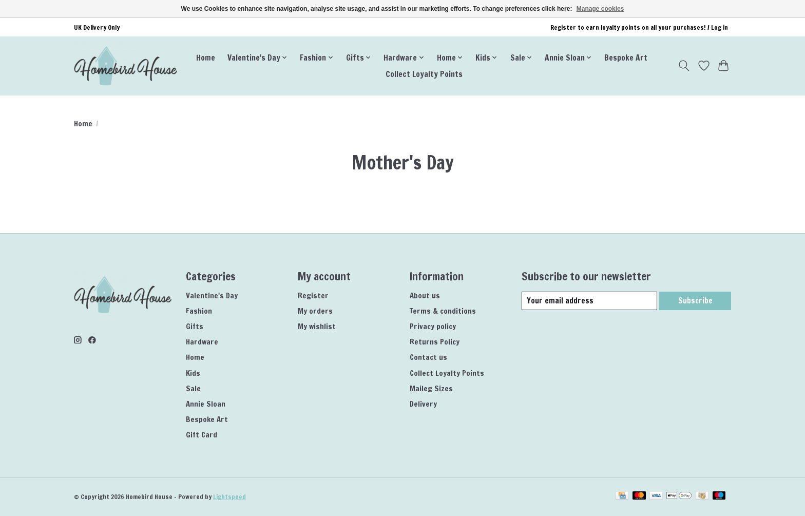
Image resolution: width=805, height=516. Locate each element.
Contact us (428, 357)
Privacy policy (433, 326)
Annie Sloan (205, 403)
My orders (315, 310)
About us (425, 295)
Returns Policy (434, 341)
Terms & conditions (443, 310)
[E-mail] (589, 301)
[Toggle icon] (684, 65)
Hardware (202, 341)
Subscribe (695, 300)
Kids (193, 373)
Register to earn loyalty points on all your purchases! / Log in (639, 27)
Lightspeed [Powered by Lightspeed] (229, 496)
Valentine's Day (212, 295)
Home (205, 57)
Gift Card (201, 434)
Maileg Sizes (431, 388)
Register (313, 295)
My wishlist (317, 326)
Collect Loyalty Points (424, 74)
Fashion (199, 310)
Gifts (194, 326)
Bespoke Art (625, 57)
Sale (193, 388)
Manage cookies (600, 8)
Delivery (423, 403)
